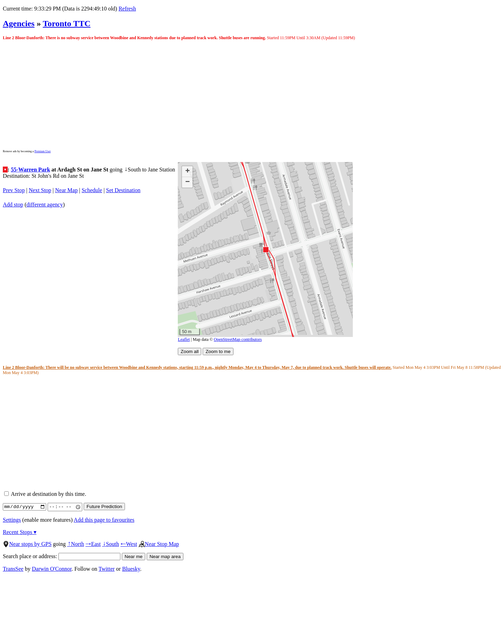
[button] (265, 249)
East (93, 544)
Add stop (13, 205)
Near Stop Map (159, 544)
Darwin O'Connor (52, 569)
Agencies (19, 23)
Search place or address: (61, 556)
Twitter (107, 569)
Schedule (92, 190)
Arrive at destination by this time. (45, 494)
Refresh (127, 9)
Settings (12, 520)
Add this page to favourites (104, 520)
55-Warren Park (30, 170)
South (110, 544)
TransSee (13, 569)
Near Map (66, 190)
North (75, 544)
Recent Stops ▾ (19, 532)
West (128, 544)
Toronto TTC (66, 23)
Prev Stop (14, 190)
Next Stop (40, 190)
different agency (45, 205)
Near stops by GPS (27, 544)
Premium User (42, 151)
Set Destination (123, 190)
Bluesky (131, 569)
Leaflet (184, 339)
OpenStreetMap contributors (238, 339)
